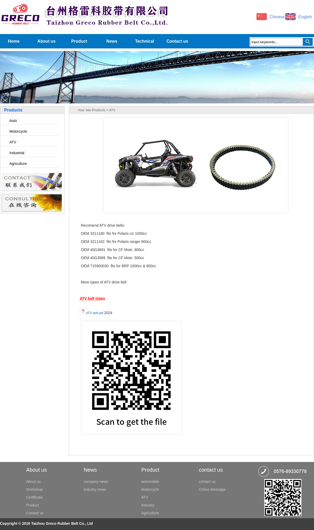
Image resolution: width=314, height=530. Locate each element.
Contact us (177, 41)
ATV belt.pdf (94, 313)
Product (79, 41)
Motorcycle (18, 131)
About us (46, 41)
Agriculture (18, 163)
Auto (13, 121)
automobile (150, 481)
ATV (12, 142)
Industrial (16, 153)
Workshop (34, 489)
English (305, 17)
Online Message (212, 489)
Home (13, 41)
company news (96, 481)
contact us (207, 481)
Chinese (277, 17)
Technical (144, 41)
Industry (147, 505)
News (111, 41)
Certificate (34, 497)
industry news (95, 489)
